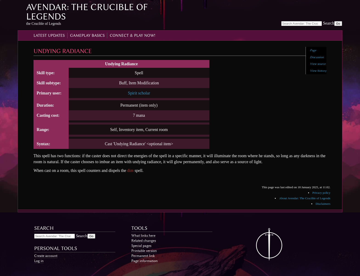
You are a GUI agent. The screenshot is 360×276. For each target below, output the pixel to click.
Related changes (143, 241)
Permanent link (143, 256)
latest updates (49, 35)
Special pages (141, 246)
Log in (39, 261)
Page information (144, 261)
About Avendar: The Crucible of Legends (304, 198)
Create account (45, 256)
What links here (143, 235)
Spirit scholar (139, 93)
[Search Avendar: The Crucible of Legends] (301, 23)
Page (313, 50)
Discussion (317, 57)
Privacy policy (321, 192)
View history (318, 70)
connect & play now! (132, 35)
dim (130, 170)
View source (318, 63)
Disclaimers (322, 203)
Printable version (144, 251)
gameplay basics (87, 35)
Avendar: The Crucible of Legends (87, 12)
